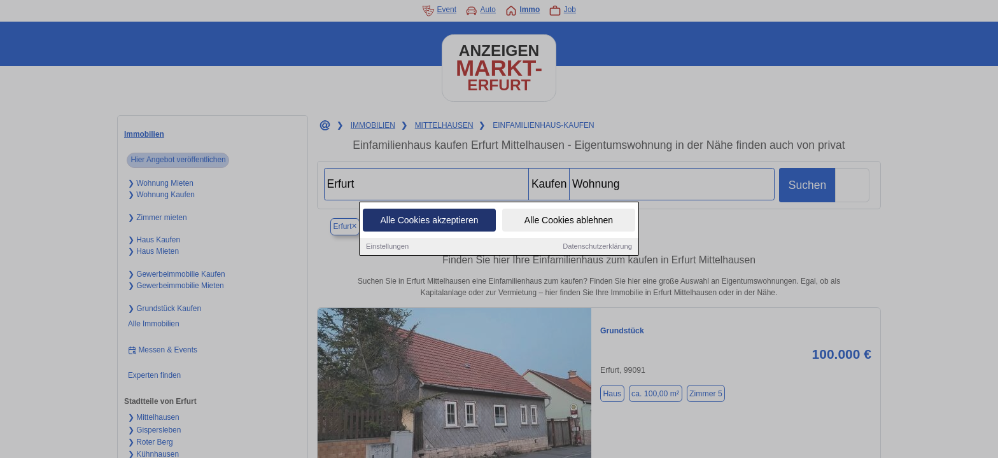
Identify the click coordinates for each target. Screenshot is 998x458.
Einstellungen (387, 247)
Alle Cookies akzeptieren (429, 221)
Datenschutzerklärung (597, 247)
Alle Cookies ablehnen (568, 221)
